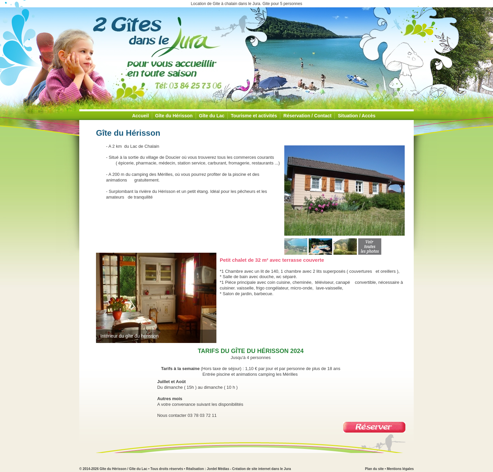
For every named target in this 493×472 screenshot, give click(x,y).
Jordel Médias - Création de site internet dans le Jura (249, 469)
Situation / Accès (356, 115)
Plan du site (374, 469)
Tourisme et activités (254, 115)
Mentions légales (400, 469)
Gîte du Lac (211, 115)
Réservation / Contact (307, 115)
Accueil (140, 115)
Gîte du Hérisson (174, 115)
